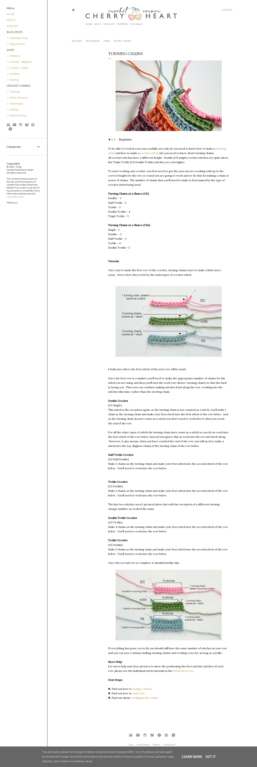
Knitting (14, 73)
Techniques (16, 103)
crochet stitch (149, 153)
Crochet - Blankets (21, 61)
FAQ (131, 744)
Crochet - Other (19, 67)
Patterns (120, 24)
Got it (211, 757)
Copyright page (15, 196)
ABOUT (11, 20)
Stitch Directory (183, 670)
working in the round (144, 697)
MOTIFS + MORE (122, 41)
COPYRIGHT (169, 744)
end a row (138, 693)
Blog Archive (17, 44)
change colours (142, 688)
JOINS (106, 41)
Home (87, 24)
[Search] (227, 10)
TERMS (156, 744)
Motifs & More (18, 115)
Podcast (107, 24)
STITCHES (77, 41)
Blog (96, 24)
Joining (14, 109)
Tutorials (135, 24)
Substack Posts (19, 38)
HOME (11, 14)
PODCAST (13, 26)
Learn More (192, 757)
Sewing (14, 79)
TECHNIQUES (93, 41)
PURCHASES (143, 744)
